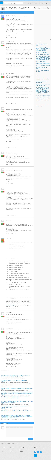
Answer (30, 439)
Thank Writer (8, 37)
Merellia (7, 152)
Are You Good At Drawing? (40, 103)
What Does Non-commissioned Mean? (42, 54)
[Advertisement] (17, 99)
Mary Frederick (8, 15)
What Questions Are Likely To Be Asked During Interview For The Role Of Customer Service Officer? (16, 407)
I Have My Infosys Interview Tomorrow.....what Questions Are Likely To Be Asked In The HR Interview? (15, 384)
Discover (41, 3)
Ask (29, 3)
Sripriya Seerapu (8, 238)
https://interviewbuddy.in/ (10, 305)
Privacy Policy (21, 451)
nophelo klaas (8, 73)
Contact (11, 451)
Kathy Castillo (8, 41)
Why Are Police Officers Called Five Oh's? (43, 63)
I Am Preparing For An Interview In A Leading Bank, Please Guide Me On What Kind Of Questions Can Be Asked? (17, 402)
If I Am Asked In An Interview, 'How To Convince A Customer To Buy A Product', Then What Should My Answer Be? (15, 397)
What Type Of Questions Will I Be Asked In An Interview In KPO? (14, 380)
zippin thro (7, 168)
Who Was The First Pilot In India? (41, 52)
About (11, 449)
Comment (12, 37)
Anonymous (8, 220)
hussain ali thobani (9, 312)
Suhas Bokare (8, 107)
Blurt (15, 37)
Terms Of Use (21, 449)
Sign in (48, 3)
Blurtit (1, 3)
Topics (35, 3)
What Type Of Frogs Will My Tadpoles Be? (43, 65)
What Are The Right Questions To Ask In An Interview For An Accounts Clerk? (16, 388)
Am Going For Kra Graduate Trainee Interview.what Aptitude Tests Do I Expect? (42, 44)
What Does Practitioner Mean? (41, 61)
